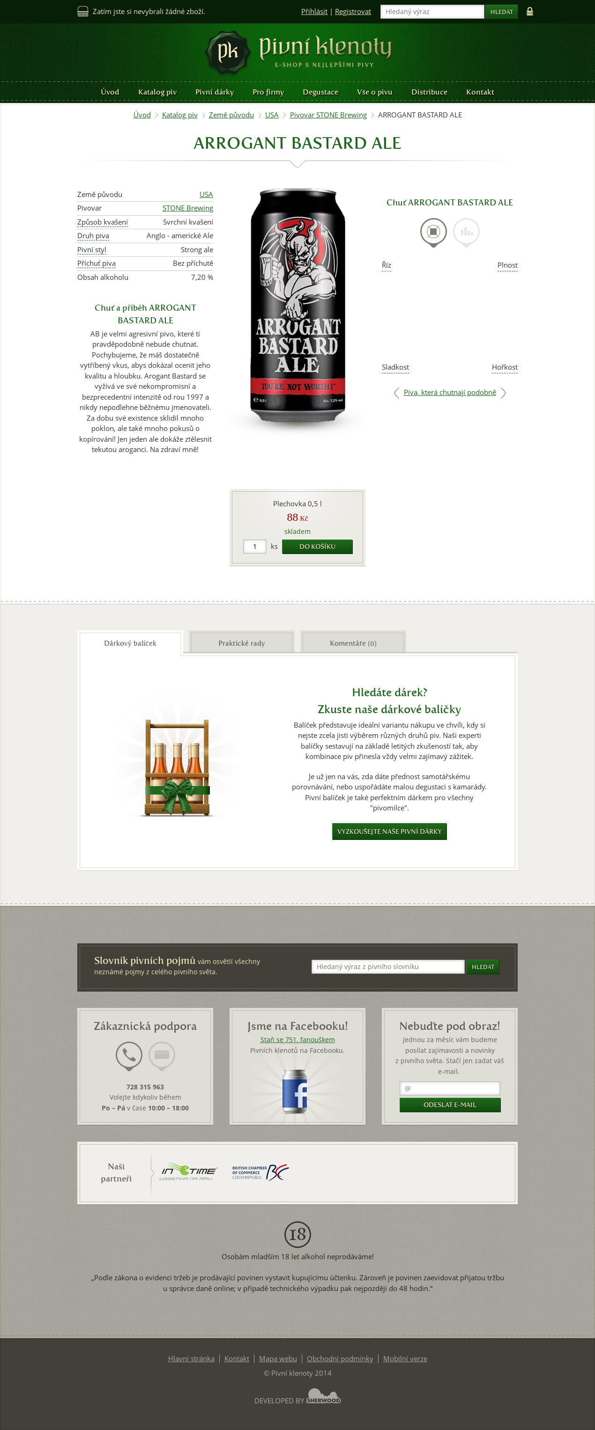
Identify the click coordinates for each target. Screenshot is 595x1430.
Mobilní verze (405, 1358)
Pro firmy (268, 92)
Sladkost (395, 367)
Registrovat (353, 11)
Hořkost (505, 367)
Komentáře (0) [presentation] (353, 643)
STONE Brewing (188, 208)
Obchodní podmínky (340, 1358)
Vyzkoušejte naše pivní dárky (389, 832)
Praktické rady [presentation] (241, 643)
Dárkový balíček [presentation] (130, 643)
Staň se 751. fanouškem (297, 1040)
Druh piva (93, 235)
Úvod (110, 92)
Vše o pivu (375, 92)
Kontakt (480, 92)
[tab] (433, 238)
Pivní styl (91, 249)
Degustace (320, 92)
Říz (386, 265)
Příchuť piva (96, 263)
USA (272, 114)
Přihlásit (314, 11)
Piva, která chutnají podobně (450, 392)
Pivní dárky (214, 92)
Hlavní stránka (191, 1358)
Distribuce (429, 92)
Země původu (231, 114)
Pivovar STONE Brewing (328, 114)
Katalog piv (157, 92)
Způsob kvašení (102, 222)
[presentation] (433, 233)
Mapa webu (278, 1358)
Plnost (508, 265)
